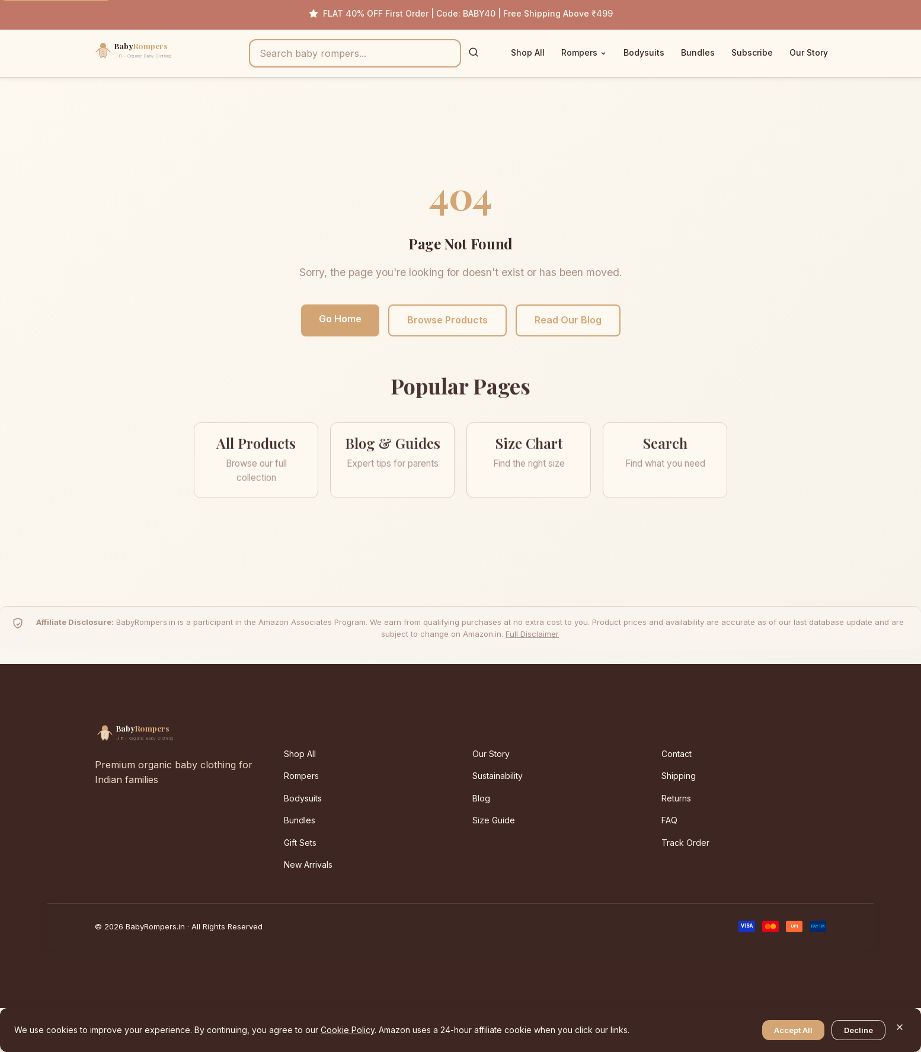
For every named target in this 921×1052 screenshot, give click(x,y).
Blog (481, 798)
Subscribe (752, 52)
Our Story (808, 52)
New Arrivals (308, 864)
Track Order (685, 843)
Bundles (698, 52)
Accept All (793, 1030)
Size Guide (493, 820)
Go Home (340, 319)
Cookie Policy (348, 1030)
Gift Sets (300, 843)
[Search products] (355, 53)
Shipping (678, 776)
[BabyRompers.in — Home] (158, 53)
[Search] (473, 53)
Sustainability (497, 776)
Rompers (584, 52)
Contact (676, 754)
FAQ (669, 820)
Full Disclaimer (532, 634)
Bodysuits (643, 52)
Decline (858, 1030)
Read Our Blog (568, 320)
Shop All (528, 52)
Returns (676, 798)
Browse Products (447, 320)
